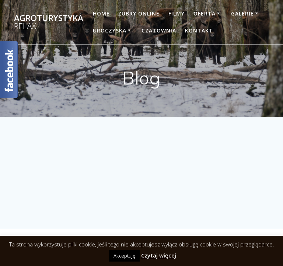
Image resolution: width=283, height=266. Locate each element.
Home (101, 13)
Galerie (242, 13)
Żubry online (139, 13)
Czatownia (159, 30)
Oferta (204, 13)
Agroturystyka (48, 22)
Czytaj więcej (158, 255)
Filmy (176, 13)
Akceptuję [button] (124, 255)
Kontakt (199, 30)
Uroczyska (109, 30)
